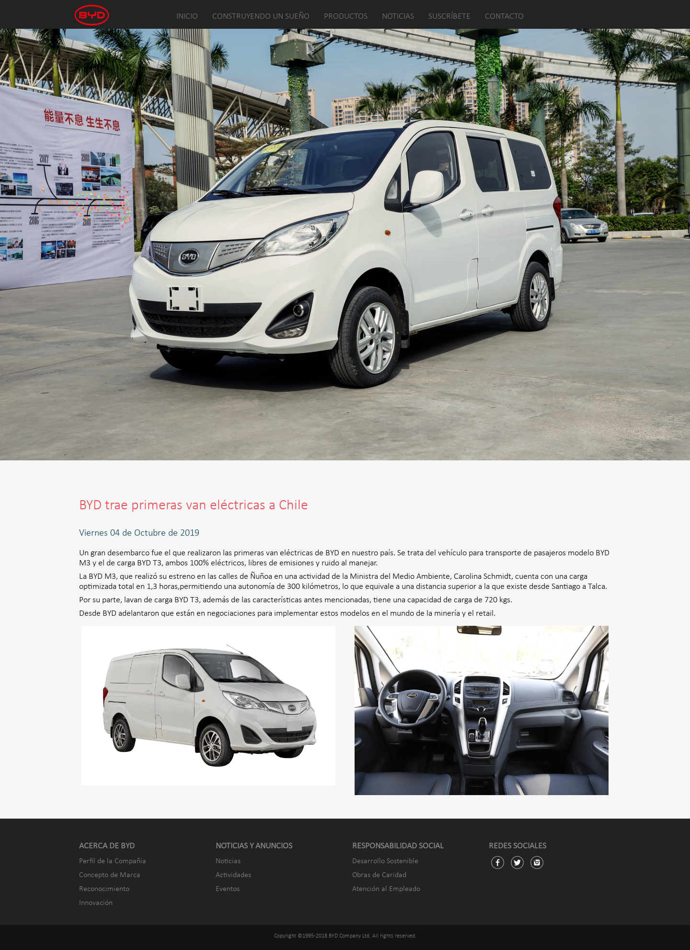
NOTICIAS (398, 16)
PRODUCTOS (346, 16)
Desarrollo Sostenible (385, 861)
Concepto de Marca (109, 875)
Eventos (228, 889)
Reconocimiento (104, 889)
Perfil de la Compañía (112, 861)
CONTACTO (504, 16)
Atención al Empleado (386, 889)
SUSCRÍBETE (449, 16)
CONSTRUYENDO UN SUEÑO (261, 16)
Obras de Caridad (379, 875)
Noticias (228, 861)
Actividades (233, 875)
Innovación (96, 903)
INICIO (187, 16)
